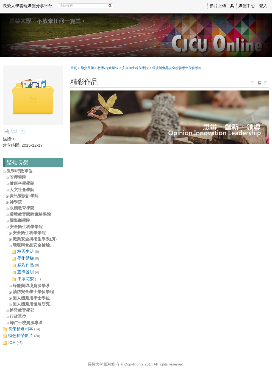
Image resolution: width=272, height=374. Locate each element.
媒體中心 (246, 5)
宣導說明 (25, 272)
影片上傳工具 (222, 5)
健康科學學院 (22, 183)
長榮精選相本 (21, 329)
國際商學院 (20, 220)
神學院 (16, 202)
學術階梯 (25, 258)
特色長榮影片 (21, 335)
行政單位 (18, 316)
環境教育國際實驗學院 (30, 214)
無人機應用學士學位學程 (35, 298)
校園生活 (25, 251)
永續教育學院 (22, 208)
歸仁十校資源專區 (26, 322)
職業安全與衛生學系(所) (35, 239)
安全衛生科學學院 (26, 226)
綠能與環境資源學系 (31, 285)
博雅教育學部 (22, 310)
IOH (13, 342)
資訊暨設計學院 (24, 195)
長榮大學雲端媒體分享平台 (27, 5)
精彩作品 (25, 265)
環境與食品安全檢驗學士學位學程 (43, 245)
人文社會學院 (22, 189)
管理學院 (18, 177)
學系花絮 (26, 279)
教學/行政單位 (19, 171)
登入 (263, 5)
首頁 (73, 68)
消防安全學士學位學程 (33, 291)
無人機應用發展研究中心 (35, 304)
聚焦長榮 (87, 68)
